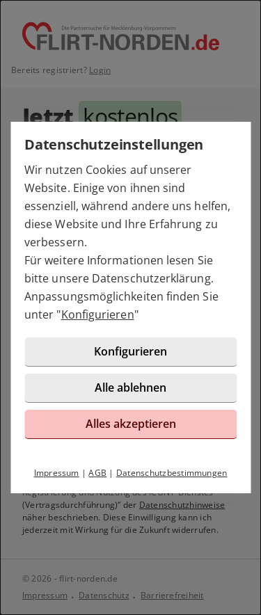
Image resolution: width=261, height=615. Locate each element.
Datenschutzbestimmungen (172, 473)
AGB (97, 473)
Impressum (56, 473)
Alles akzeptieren (131, 423)
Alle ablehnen (130, 387)
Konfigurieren (97, 314)
